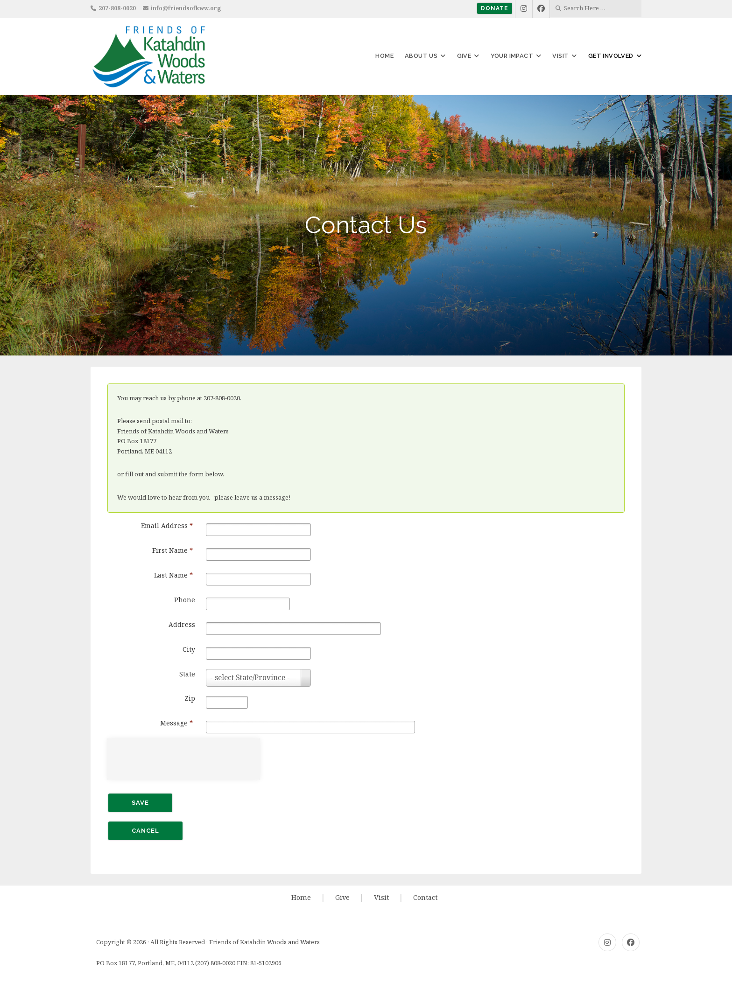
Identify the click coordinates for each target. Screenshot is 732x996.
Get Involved (610, 55)
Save (140, 802)
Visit (560, 55)
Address (182, 624)
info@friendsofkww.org (186, 8)
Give (464, 55)
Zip (189, 698)
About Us (421, 55)
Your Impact (512, 55)
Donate (494, 8)
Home (384, 55)
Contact (425, 897)
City (189, 649)
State (187, 673)
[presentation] (187, 757)
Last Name (173, 575)
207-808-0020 (117, 8)
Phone (184, 599)
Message (176, 722)
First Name (172, 550)
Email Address (167, 525)
